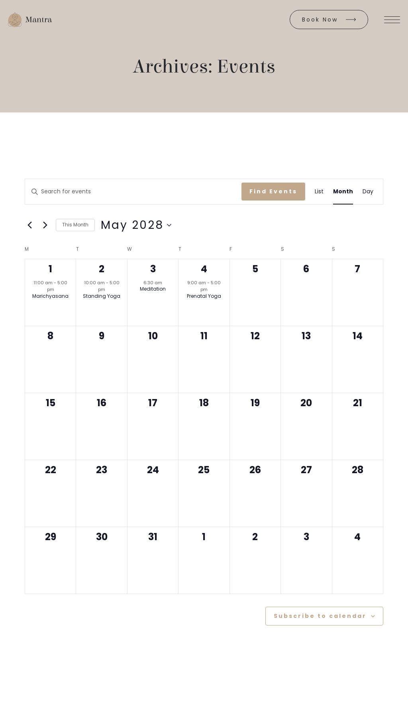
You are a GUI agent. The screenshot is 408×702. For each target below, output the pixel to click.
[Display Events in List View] (319, 191)
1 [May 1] (50, 268)
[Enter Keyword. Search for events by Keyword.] (133, 191)
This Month (75, 224)
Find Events (273, 191)
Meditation (153, 288)
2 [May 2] (101, 268)
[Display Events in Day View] (368, 191)
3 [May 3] (153, 268)
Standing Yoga (101, 296)
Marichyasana (50, 296)
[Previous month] (29, 225)
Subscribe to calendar (320, 616)
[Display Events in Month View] (343, 191)
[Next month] (45, 225)
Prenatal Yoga (204, 296)
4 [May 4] (204, 268)
